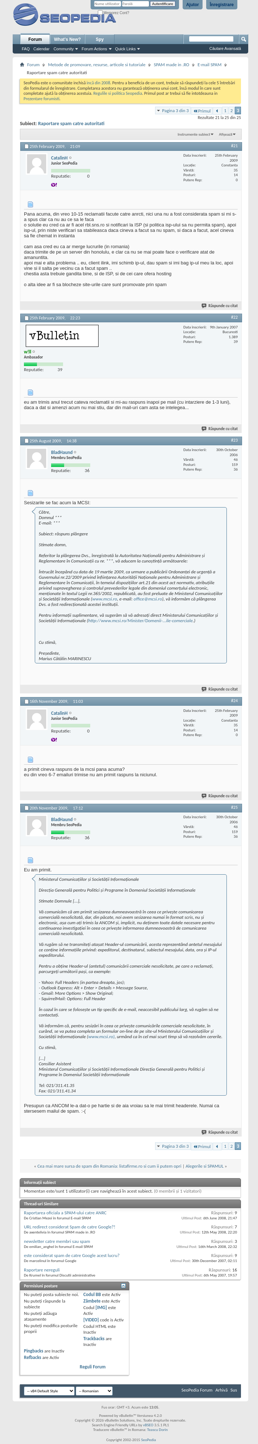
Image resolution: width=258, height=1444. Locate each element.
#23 (234, 440)
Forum (35, 39)
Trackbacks (93, 1338)
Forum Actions (94, 49)
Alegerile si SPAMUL (205, 1166)
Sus (233, 1390)
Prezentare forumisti (41, 98)
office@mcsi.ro (148, 599)
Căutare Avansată (225, 48)
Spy (100, 39)
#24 (234, 700)
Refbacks (32, 1357)
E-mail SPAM (209, 64)
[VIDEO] (91, 1319)
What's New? (67, 39)
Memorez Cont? (113, 13)
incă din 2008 (98, 82)
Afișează (225, 134)
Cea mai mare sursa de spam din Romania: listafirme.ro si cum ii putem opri (109, 1166)
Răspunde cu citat (220, 305)
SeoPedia (148, 1439)
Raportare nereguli (42, 1270)
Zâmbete (91, 1301)
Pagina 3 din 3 (175, 110)
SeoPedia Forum (197, 1390)
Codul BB (92, 1294)
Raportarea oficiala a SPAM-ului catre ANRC (65, 1212)
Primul (202, 111)
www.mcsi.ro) (101, 1036)
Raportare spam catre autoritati (71, 123)
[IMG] (101, 1307)
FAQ (26, 49)
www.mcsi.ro (104, 599)
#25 (234, 807)
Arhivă (221, 1390)
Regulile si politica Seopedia (117, 93)
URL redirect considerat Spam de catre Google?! (69, 1226)
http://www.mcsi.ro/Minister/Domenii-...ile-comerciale (140, 620)
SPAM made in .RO (171, 64)
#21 (234, 145)
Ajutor (192, 4)
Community (64, 49)
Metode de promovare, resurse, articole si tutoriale (96, 64)
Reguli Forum (92, 1366)
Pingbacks (33, 1351)
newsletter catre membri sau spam (57, 1241)
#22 (234, 317)
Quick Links (125, 49)
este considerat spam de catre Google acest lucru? (72, 1255)
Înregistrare (222, 4)
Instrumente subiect (194, 134)
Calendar (41, 49)
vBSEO (148, 1425)
